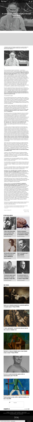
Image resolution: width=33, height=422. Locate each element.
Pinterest (17, 418)
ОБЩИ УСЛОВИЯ (23, 412)
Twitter (25, 211)
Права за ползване (17, 412)
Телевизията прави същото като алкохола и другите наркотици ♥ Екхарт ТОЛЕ (9, 276)
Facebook (24, 211)
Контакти (11, 412)
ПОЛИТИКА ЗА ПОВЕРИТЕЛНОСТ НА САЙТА (23, 413)
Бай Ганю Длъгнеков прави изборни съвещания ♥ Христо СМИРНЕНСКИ (9, 254)
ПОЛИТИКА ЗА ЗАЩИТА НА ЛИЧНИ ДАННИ (9, 413)
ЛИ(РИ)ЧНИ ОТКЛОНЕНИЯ (16, 17)
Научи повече (13, 421)
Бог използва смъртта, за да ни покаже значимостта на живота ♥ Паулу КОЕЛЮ (23, 276)
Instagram (28, 211)
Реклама (8, 412)
